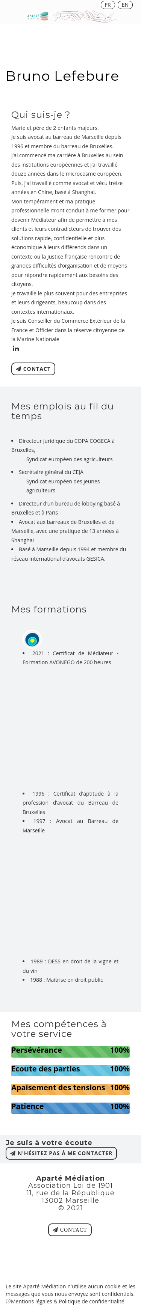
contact (33, 368)
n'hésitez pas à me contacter (61, 1153)
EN (125, 4)
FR (108, 4)
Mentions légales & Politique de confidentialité (67, 1301)
